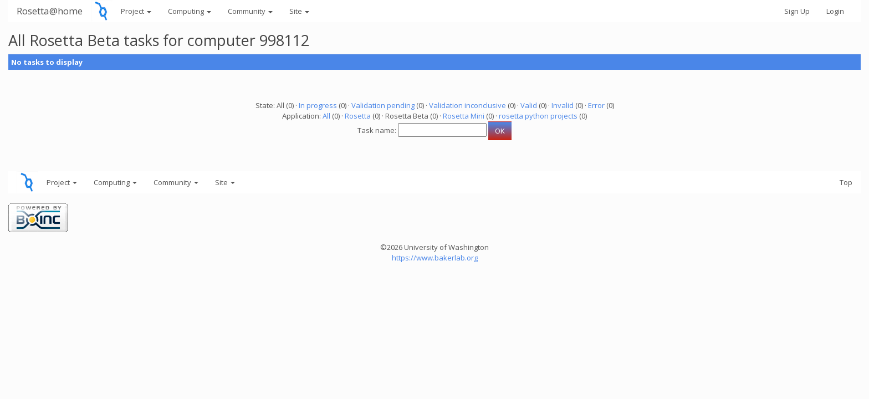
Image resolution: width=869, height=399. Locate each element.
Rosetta (358, 116)
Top (846, 182)
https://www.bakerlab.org (435, 258)
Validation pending (383, 105)
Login (835, 11)
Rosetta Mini (463, 116)
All (326, 116)
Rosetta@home (50, 10)
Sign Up (797, 11)
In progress (318, 105)
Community (250, 11)
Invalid (562, 105)
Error (596, 105)
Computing (189, 11)
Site (299, 11)
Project (136, 11)
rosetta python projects (538, 116)
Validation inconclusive (467, 105)
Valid (528, 105)
